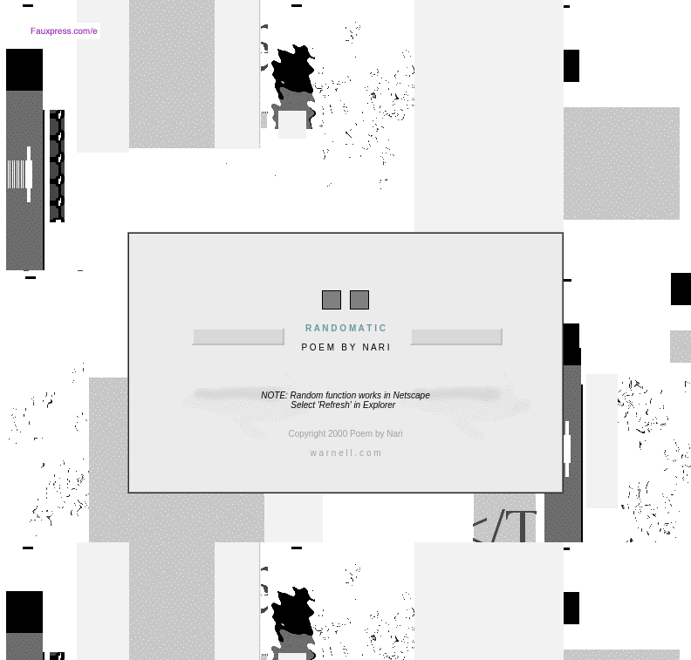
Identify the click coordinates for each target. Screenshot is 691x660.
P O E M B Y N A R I (345, 332)
